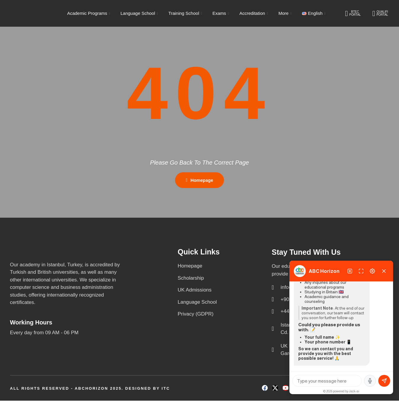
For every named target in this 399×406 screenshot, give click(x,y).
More (285, 13)
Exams (221, 13)
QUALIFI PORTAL (380, 13)
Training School (186, 13)
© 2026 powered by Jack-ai (341, 391)
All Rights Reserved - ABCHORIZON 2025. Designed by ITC (90, 393)
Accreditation (254, 13)
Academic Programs (89, 13)
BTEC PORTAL (353, 13)
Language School (140, 13)
